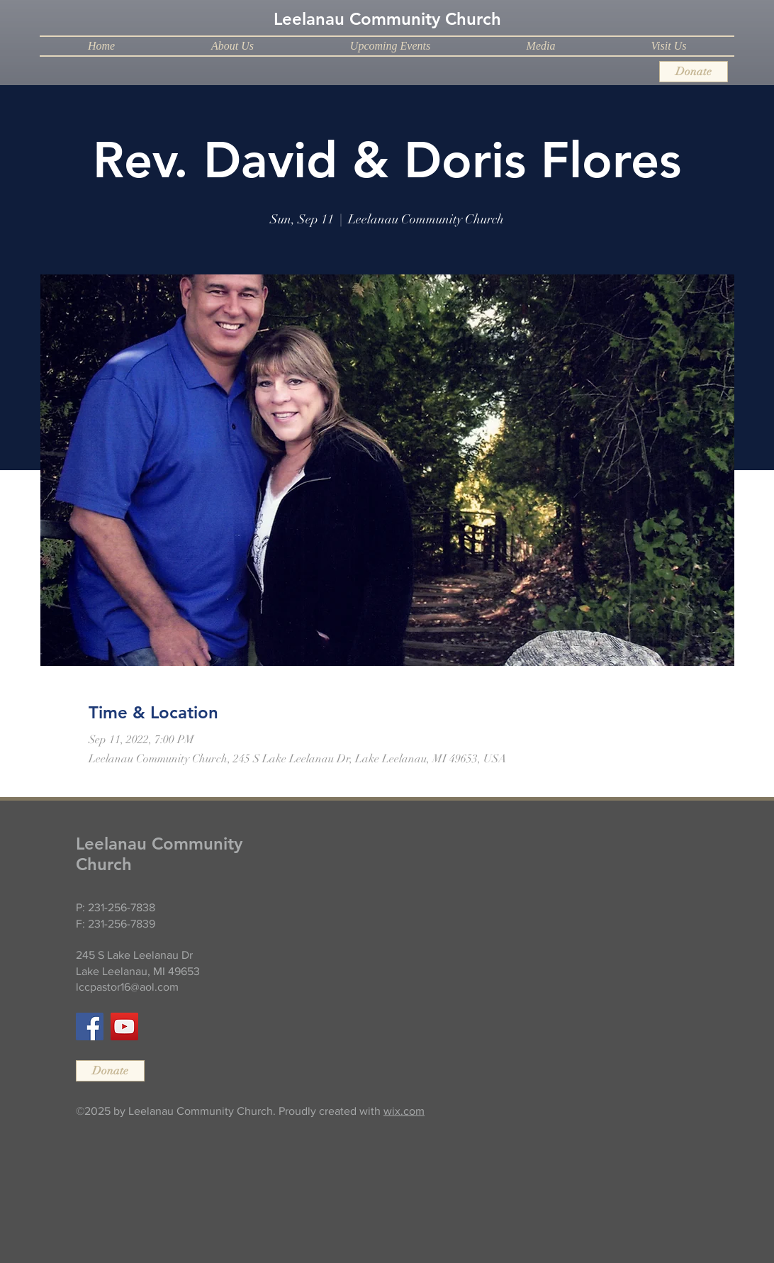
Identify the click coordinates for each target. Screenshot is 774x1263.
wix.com (404, 1111)
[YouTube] (124, 1026)
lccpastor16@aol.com (127, 987)
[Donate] (693, 71)
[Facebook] (89, 1026)
